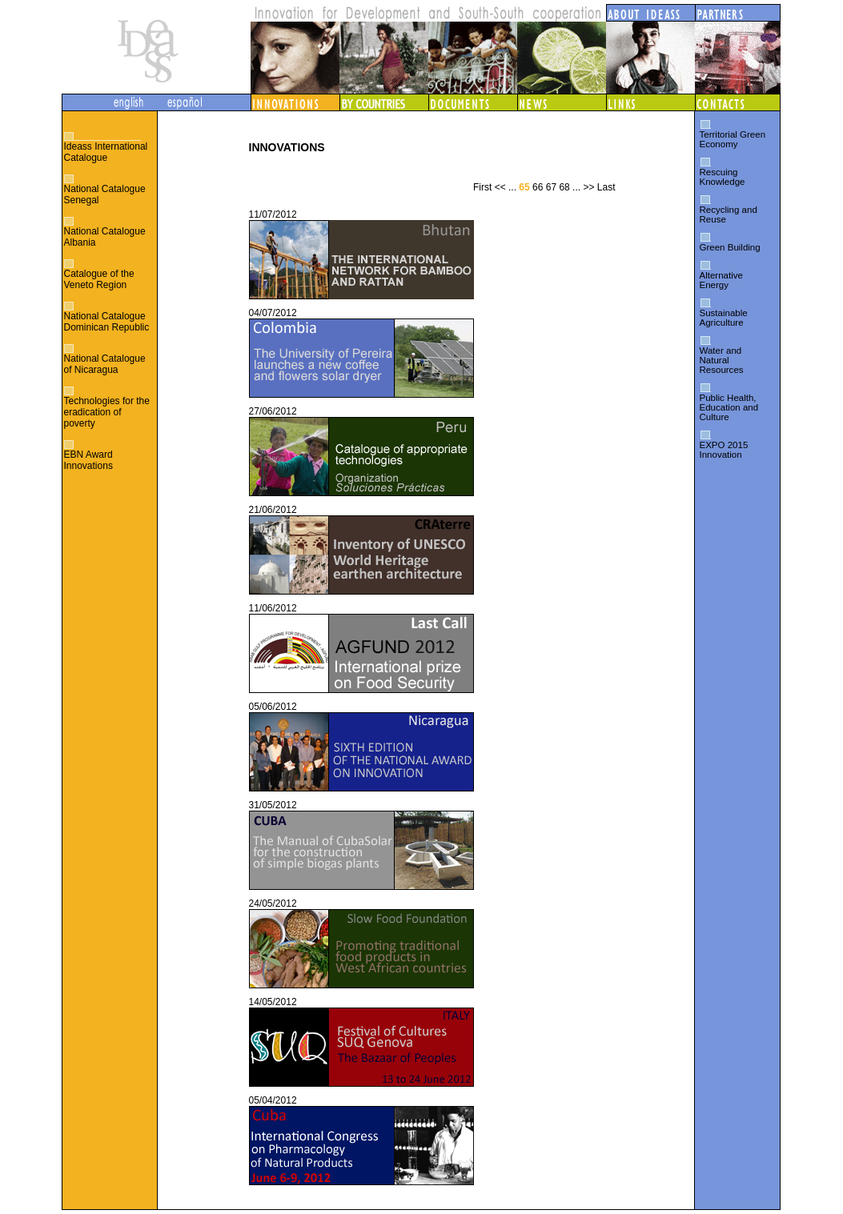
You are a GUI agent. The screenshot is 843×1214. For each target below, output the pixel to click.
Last (606, 187)
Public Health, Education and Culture (729, 407)
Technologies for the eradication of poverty (107, 412)
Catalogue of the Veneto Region (99, 279)
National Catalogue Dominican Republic (107, 322)
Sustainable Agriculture (724, 317)
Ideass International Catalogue (106, 152)
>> (588, 187)
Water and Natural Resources (722, 360)
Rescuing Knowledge (722, 176)
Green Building (730, 247)
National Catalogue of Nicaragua (105, 364)
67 (551, 187)
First (482, 187)
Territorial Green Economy (733, 139)
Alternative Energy (721, 280)
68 (564, 187)
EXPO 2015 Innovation (724, 449)
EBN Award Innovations (88, 460)
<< (500, 187)
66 (537, 187)
